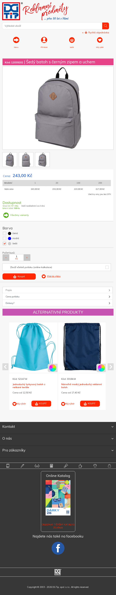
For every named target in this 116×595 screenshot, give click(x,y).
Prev (5, 366)
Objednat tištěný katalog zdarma (58, 526)
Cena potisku (12, 296)
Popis (9, 290)
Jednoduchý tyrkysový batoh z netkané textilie (29, 386)
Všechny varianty (15, 215)
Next (111, 366)
